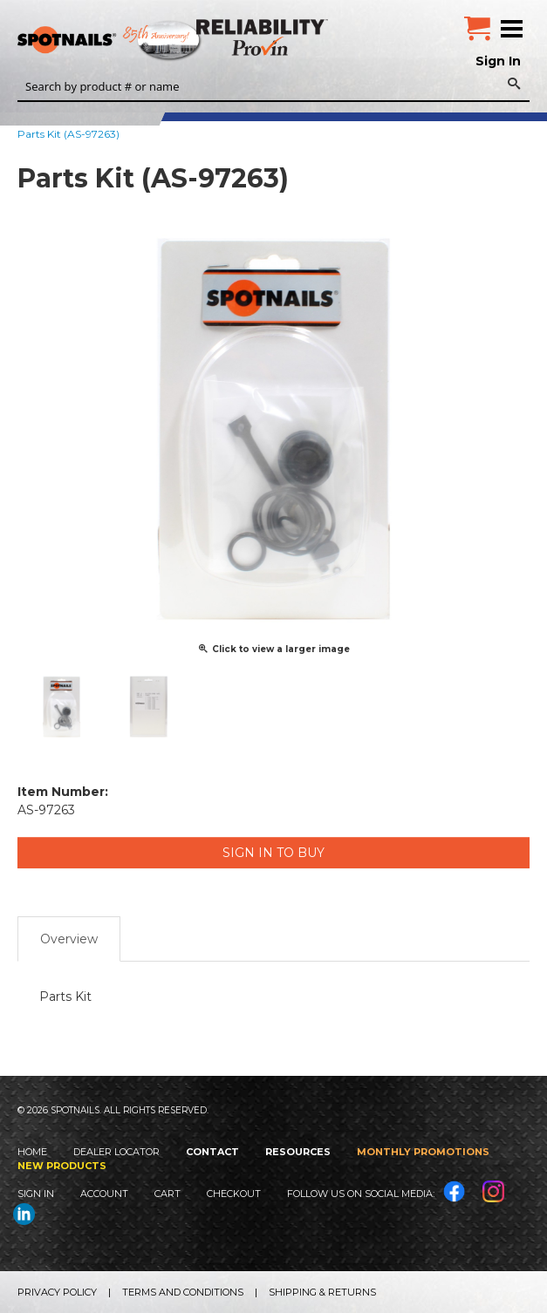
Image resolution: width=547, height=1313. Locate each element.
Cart (167, 1193)
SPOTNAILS (130, 41)
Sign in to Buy (273, 853)
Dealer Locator (116, 1152)
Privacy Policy (57, 1292)
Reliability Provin (264, 37)
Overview (69, 939)
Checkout (234, 1193)
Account (104, 1193)
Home (32, 1152)
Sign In (498, 61)
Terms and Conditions (182, 1292)
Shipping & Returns (322, 1292)
